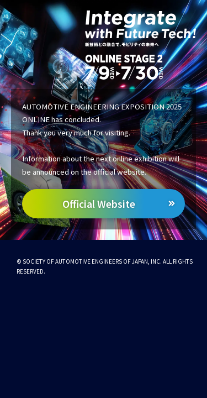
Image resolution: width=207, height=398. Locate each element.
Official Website (98, 204)
